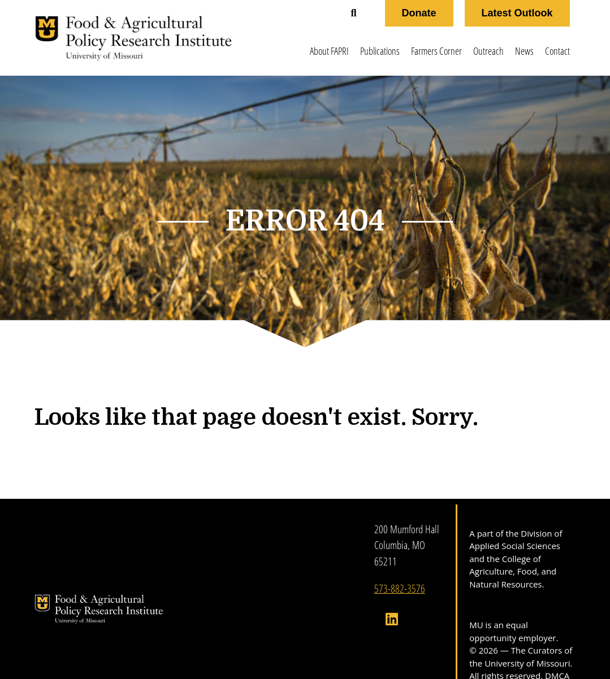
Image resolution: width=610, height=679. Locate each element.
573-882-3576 (399, 588)
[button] (354, 13)
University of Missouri (527, 663)
